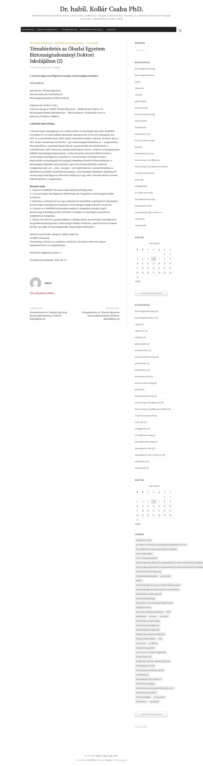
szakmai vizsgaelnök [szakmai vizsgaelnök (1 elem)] (145, 648)
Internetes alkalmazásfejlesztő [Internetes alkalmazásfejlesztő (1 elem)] (150, 612)
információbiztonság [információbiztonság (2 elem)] (145, 598)
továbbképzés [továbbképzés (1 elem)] (142, 674)
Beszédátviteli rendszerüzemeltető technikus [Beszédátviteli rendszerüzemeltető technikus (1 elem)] (156, 549)
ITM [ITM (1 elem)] (168, 612)
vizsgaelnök (140, 225)
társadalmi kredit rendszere (148, 212)
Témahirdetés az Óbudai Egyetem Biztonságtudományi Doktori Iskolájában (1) (48, 315)
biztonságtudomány (41, 43)
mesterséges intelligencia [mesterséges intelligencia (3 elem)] (147, 625)
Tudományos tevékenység (92, 29)
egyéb (138, 81)
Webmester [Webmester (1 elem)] (141, 701)
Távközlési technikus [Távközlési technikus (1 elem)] (145, 683)
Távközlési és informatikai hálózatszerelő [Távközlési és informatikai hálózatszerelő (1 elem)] (154, 688)
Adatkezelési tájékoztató (151, 293)
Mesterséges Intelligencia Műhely (151, 166)
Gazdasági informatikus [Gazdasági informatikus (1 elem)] (146, 576)
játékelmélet (141, 120)
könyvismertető (142, 134)
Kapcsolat (111, 29)
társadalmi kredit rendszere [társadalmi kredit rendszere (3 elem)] (148, 679)
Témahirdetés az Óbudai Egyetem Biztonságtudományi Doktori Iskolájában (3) (100, 315)
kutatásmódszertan (144, 153)
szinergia (139, 179)
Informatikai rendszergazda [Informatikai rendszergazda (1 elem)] (148, 594)
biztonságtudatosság (145, 68)
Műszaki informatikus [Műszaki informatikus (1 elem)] (145, 639)
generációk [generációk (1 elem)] (165, 576)
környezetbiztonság (144, 140)
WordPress (92, 760)
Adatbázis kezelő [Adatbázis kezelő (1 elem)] (143, 540)
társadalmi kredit (143, 205)
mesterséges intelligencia (70, 43)
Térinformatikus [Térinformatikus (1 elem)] (143, 697)
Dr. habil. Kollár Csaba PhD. (101, 9)
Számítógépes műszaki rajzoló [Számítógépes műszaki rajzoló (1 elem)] (150, 670)
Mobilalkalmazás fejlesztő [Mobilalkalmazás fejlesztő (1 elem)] (147, 630)
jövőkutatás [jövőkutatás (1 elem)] (141, 616)
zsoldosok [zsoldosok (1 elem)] (154, 701)
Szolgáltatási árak (69, 29)
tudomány (92, 43)
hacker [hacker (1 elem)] (139, 580)
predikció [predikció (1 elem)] (153, 643)
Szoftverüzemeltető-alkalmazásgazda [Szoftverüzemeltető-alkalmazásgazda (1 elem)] (153, 661)
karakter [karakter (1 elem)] (153, 616)
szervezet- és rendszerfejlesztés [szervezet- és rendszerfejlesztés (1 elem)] (151, 652)
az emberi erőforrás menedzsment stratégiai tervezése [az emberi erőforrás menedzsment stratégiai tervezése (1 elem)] (161, 545)
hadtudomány (141, 107)
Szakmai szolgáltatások (48, 29)
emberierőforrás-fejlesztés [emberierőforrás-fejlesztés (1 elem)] (148, 571)
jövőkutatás (140, 127)
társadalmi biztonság (145, 199)
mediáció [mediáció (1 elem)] (164, 616)
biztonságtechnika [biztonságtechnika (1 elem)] (144, 553)
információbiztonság (145, 114)
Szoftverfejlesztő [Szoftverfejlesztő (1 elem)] (143, 657)
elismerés (139, 88)
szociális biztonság (144, 192)
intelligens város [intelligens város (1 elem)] (143, 607)
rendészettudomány (145, 173)
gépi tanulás (140, 101)
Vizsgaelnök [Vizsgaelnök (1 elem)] (159, 697)
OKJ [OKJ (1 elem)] (160, 639)
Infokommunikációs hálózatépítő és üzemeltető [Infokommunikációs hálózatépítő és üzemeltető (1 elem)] (157, 589)
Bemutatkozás (28, 29)
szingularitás (141, 186)
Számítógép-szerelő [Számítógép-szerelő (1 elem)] (145, 666)
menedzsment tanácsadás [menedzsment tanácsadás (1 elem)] (148, 621)
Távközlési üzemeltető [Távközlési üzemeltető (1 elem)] (146, 692)
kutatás (138, 147)
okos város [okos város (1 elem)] (141, 643)
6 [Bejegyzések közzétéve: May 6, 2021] (153, 259)
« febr (137, 281)
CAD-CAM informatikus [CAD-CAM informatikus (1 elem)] (146, 558)
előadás (138, 94)
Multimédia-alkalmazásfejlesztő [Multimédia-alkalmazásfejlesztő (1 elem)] (150, 634)
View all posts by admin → (43, 293)
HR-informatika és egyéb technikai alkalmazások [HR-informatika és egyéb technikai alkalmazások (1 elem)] (158, 585)
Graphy (108, 760)
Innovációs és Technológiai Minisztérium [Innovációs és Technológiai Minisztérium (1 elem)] (154, 603)
